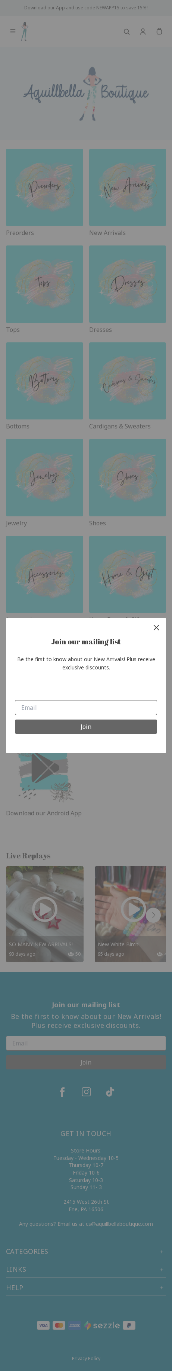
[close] (156, 627)
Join (86, 727)
